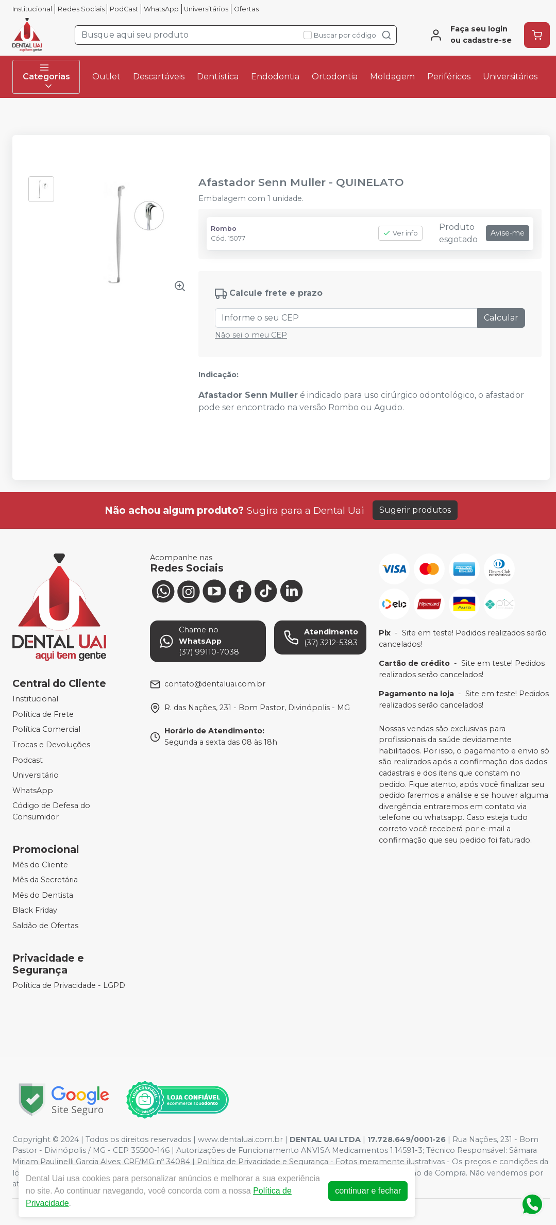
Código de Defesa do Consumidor (51, 811)
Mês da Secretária (45, 879)
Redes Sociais (81, 9)
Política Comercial (46, 729)
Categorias (46, 76)
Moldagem (392, 76)
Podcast (27, 760)
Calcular (501, 318)
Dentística (218, 76)
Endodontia (275, 76)
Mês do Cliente (40, 864)
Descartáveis (158, 76)
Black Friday (34, 910)
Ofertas (246, 9)
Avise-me (508, 233)
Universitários (206, 9)
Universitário (35, 775)
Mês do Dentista (42, 895)
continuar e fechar (368, 1190)
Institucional (32, 9)
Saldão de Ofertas (45, 925)
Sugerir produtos (415, 510)
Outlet (106, 76)
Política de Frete (43, 714)
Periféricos (448, 76)
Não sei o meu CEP (251, 335)
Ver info (400, 233)
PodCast (124, 9)
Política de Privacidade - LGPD (68, 985)
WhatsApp (161, 9)
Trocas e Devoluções (51, 744)
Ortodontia (335, 76)
